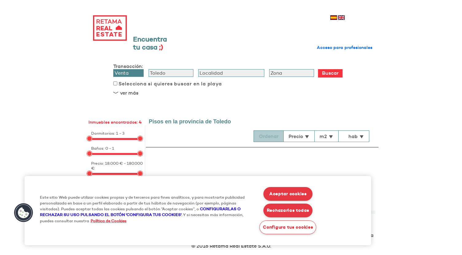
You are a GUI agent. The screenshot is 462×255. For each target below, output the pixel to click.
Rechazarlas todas (288, 210)
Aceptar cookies (288, 194)
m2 (326, 136)
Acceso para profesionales (344, 47)
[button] (23, 213)
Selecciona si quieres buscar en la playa (170, 84)
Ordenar (268, 136)
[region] (198, 210)
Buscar (330, 73)
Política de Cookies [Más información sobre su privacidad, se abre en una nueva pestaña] (108, 221)
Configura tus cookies (288, 227)
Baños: (97, 148)
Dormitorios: (103, 133)
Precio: (97, 163)
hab (356, 136)
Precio (299, 136)
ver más (129, 93)
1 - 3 (120, 133)
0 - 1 (109, 148)
